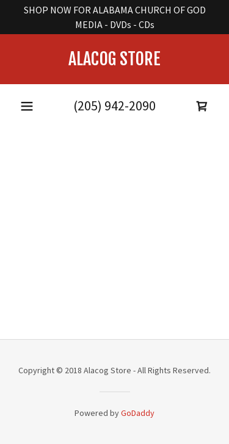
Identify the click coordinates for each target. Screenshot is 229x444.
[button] (27, 106)
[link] (114, 59)
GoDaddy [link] (137, 412)
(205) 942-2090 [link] (114, 105)
